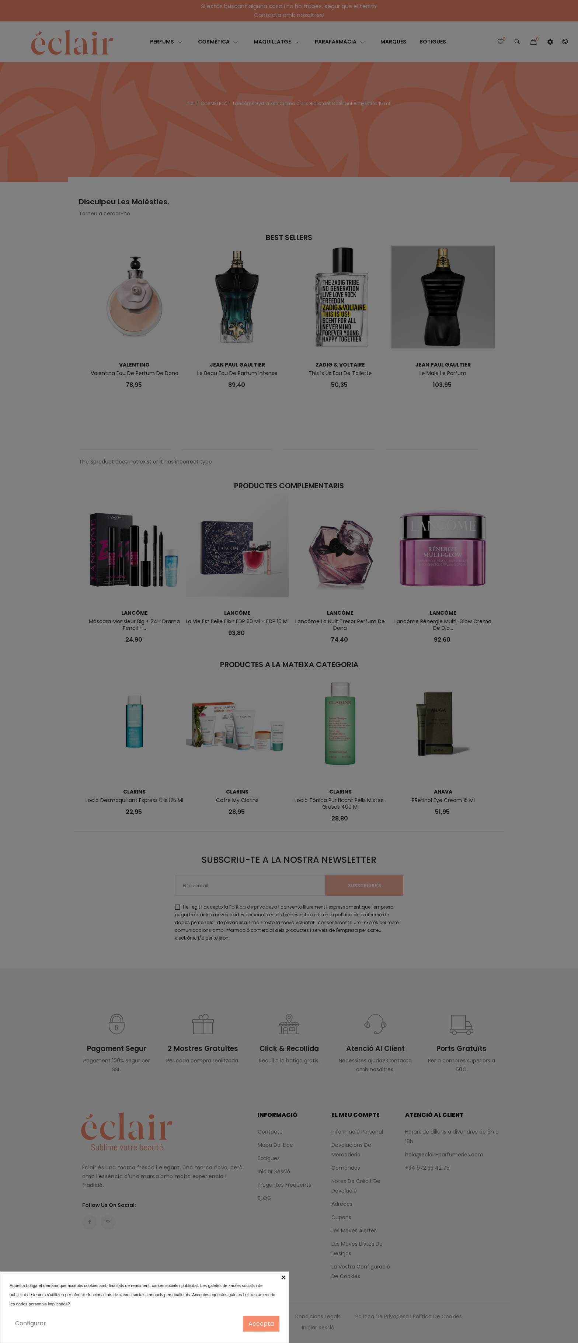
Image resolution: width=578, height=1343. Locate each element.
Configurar (30, 1323)
